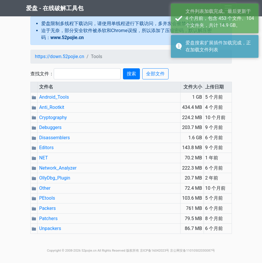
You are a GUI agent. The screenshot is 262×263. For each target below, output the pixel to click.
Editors (46, 147)
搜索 (131, 73)
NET (43, 158)
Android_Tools (54, 97)
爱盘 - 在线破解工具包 (55, 8)
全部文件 (155, 73)
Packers (47, 208)
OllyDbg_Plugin (54, 178)
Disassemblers (54, 137)
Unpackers (50, 228)
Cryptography (53, 117)
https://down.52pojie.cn (59, 56)
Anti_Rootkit (51, 107)
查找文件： (42, 73)
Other (45, 188)
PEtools (47, 198)
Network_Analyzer (58, 168)
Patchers (48, 218)
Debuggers (50, 127)
